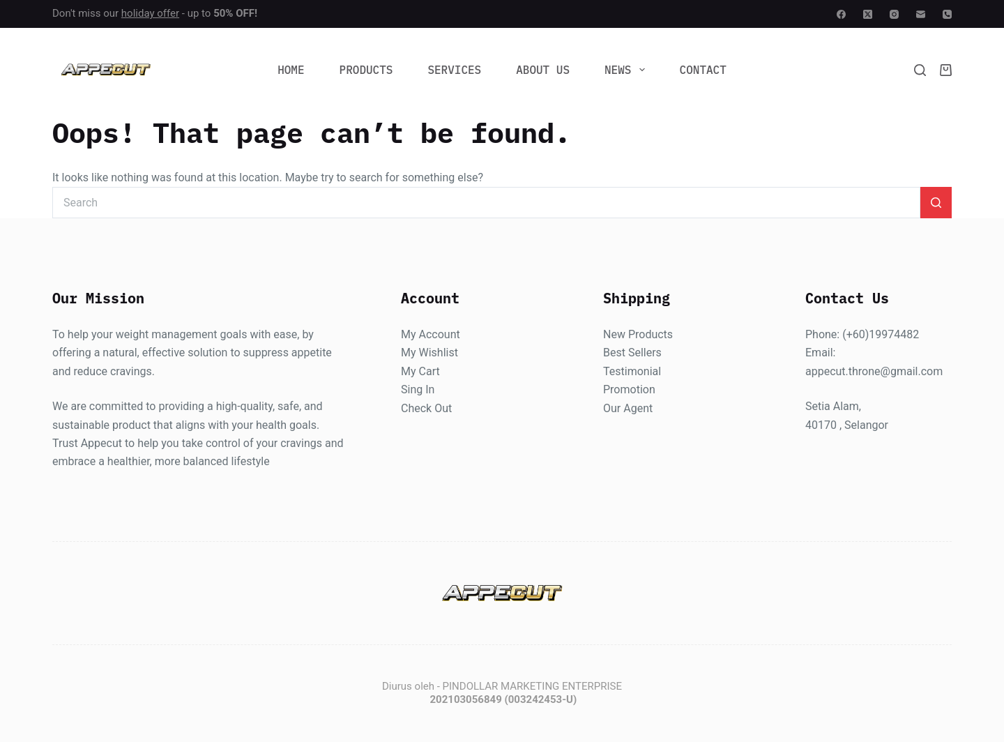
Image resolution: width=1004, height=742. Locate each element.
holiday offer (150, 13)
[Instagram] (894, 14)
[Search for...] (486, 202)
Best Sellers (632, 353)
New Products (638, 334)
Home (290, 70)
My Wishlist (429, 353)
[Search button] (936, 202)
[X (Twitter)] (867, 14)
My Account (430, 334)
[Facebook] (841, 14)
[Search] (920, 70)
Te (609, 371)
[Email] (920, 14)
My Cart (420, 371)
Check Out (426, 408)
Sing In (417, 390)
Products (366, 70)
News (627, 69)
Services (454, 70)
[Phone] (947, 14)
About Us (543, 70)
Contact (703, 70)
